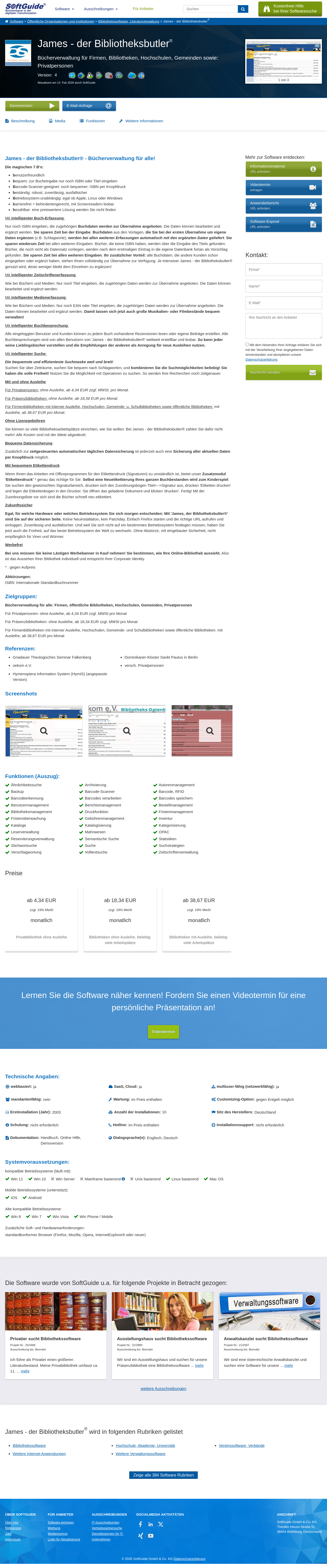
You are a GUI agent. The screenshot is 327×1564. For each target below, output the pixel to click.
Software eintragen (61, 1523)
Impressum (12, 1539)
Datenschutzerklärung (261, 359)
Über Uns (11, 1523)
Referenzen (13, 1528)
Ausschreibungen (99, 9)
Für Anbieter (143, 8)
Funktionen (95, 121)
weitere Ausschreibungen (163, 1389)
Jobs (8, 1534)
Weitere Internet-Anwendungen (39, 1454)
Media (60, 121)
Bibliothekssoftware (29, 1446)
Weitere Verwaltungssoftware (140, 1454)
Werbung (54, 1528)
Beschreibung (23, 121)
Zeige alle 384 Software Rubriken (163, 1475)
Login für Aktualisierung (64, 1539)
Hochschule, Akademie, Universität (145, 1446)
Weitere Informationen (144, 121)
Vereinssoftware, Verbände (242, 1446)
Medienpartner (58, 1534)
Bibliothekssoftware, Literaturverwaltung (128, 21)
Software (62, 9)
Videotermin (163, 1032)
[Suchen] (243, 9)
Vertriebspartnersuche (107, 1528)
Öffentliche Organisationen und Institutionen (60, 21)
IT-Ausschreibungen (105, 1523)
